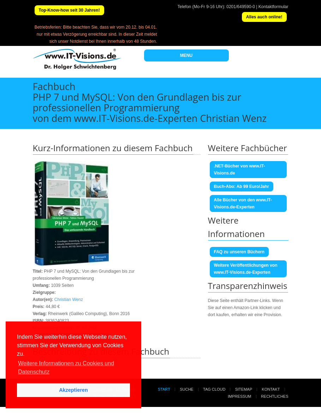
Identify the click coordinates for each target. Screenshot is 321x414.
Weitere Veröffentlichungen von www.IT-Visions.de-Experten (246, 269)
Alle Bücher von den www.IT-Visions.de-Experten (243, 203)
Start (164, 389)
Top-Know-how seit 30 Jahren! (69, 10)
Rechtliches (275, 396)
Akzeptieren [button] (73, 390)
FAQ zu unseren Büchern (239, 251)
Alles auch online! (264, 16)
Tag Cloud (214, 389)
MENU (186, 55)
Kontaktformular (273, 6)
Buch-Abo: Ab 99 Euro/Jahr (241, 186)
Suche (187, 389)
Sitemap (243, 389)
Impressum (239, 396)
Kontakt (271, 389)
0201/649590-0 (240, 6)
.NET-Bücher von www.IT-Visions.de (239, 170)
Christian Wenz (68, 299)
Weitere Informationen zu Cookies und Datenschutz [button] (66, 367)
